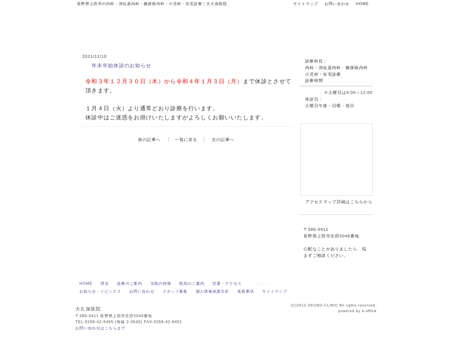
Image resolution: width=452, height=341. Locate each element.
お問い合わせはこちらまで (100, 328)
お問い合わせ (337, 4)
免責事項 (245, 291)
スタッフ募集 (175, 291)
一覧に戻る (186, 139)
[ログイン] (265, 283)
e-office (369, 311)
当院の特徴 (160, 283)
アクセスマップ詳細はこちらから (339, 201)
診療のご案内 (129, 283)
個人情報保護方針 (212, 291)
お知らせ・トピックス (100, 291)
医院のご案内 (191, 283)
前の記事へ (149, 139)
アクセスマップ (268, 204)
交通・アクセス (227, 283)
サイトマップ (305, 4)
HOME (362, 4)
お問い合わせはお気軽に (323, 28)
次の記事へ (223, 139)
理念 (104, 283)
